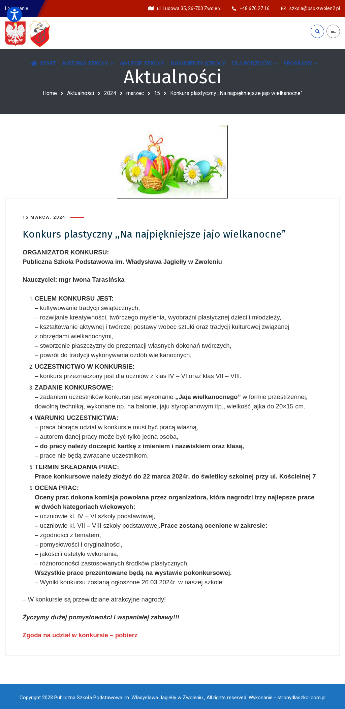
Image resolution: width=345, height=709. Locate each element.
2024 (110, 93)
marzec (135, 93)
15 (157, 93)
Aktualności (80, 93)
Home (50, 93)
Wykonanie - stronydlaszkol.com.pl (287, 695)
